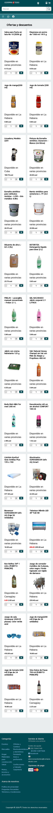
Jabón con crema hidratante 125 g (11, 352)
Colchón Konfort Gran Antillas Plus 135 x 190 (12, 459)
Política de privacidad (10, 787)
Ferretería (17, 754)
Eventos (5, 744)
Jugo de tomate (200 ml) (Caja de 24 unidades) (13, 672)
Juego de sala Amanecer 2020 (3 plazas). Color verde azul (13, 620)
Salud (4, 764)
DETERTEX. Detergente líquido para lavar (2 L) (38, 247)
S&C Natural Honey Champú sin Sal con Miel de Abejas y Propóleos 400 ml (38, 354)
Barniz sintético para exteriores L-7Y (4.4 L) (39, 194)
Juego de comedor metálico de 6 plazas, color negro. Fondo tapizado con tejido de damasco (39, 568)
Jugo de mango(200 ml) (13, 86)
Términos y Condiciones (11, 792)
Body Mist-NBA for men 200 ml (12, 405)
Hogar (4, 754)
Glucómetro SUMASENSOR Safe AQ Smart (38, 459)
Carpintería (17, 769)
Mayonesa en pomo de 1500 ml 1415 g (38, 33)
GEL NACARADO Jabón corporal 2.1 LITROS (38, 300)
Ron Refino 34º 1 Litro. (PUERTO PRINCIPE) (12, 566)
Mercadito (6, 749)
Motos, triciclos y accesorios (6, 772)
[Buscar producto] (24, 9)
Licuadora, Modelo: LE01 (12, 139)
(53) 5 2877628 (36, 751)
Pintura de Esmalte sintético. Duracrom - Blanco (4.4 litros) (39, 140)
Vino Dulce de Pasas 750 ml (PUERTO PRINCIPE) (38, 672)
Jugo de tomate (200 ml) (39, 86)
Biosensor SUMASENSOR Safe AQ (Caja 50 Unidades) (12, 514)
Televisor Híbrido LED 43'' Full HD (39, 511)
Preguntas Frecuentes (10, 789)
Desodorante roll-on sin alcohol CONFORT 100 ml (39, 406)
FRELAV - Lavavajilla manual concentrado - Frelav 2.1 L (13, 300)
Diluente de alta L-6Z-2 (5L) (12, 245)
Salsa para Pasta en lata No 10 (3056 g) (13, 33)
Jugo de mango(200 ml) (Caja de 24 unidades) (38, 619)
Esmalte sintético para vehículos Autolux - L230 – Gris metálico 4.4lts (13, 195)
